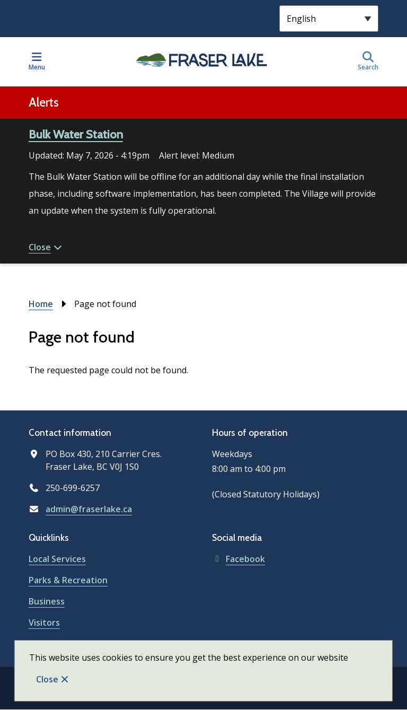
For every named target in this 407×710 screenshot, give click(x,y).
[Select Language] (328, 18)
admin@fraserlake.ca (89, 509)
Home (41, 304)
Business (47, 601)
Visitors (44, 622)
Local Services (57, 559)
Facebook (238, 559)
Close (47, 679)
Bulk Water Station (76, 134)
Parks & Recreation (68, 580)
